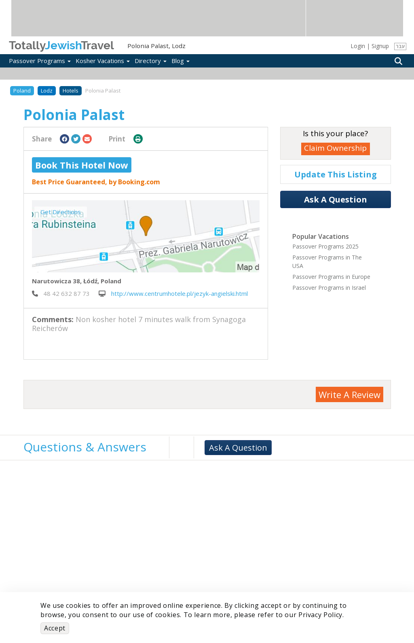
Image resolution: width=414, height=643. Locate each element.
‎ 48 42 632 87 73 (61, 293)
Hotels (70, 90)
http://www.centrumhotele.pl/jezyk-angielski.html (173, 293)
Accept (54, 628)
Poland (22, 90)
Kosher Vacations (103, 61)
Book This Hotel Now (81, 165)
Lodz (47, 90)
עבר (400, 46)
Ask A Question (335, 199)
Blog (180, 61)
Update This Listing (335, 174)
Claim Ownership (335, 148)
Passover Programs (40, 61)
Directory (151, 61)
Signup (380, 46)
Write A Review (349, 394)
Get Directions (60, 212)
